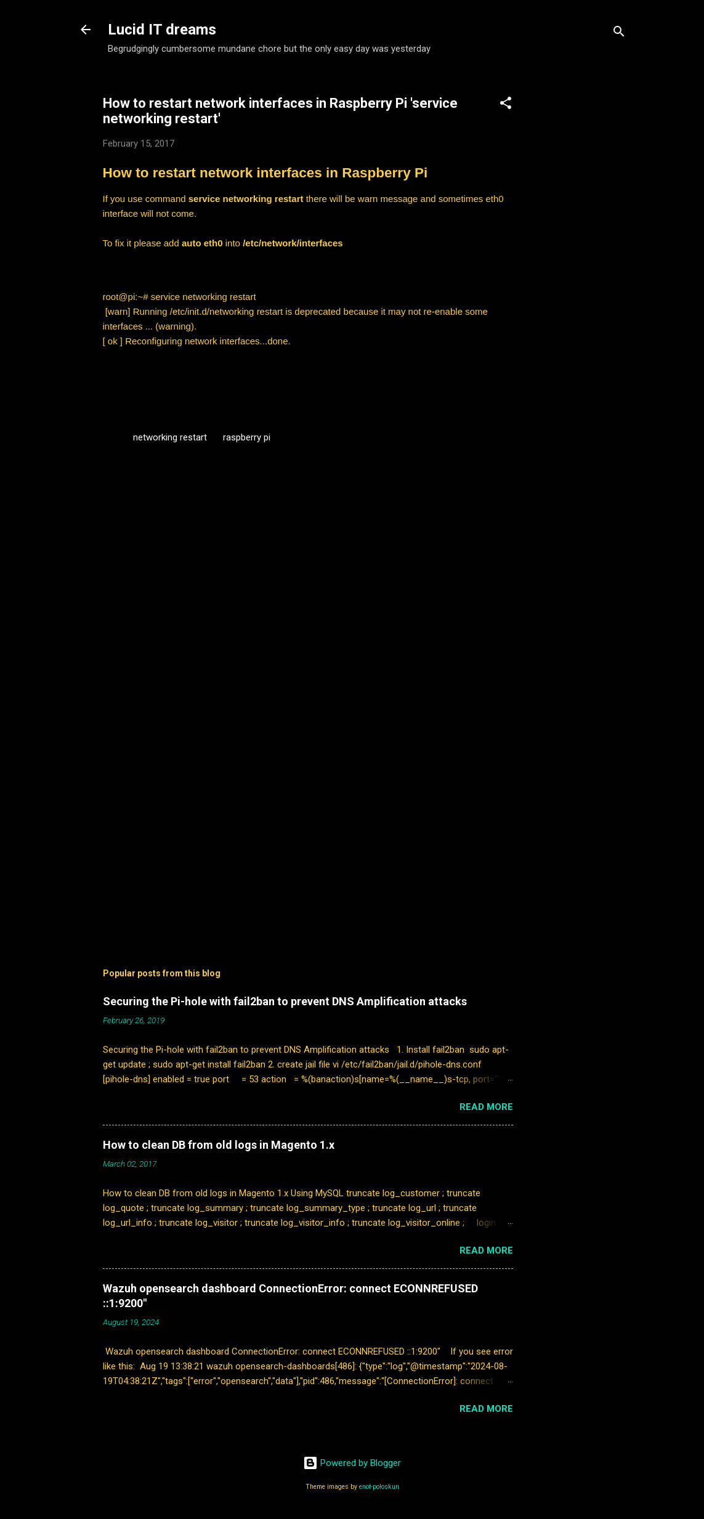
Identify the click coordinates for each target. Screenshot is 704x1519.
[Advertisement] (587, 262)
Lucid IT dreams (162, 29)
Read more (486, 1106)
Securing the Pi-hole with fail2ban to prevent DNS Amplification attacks (285, 1001)
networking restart (170, 437)
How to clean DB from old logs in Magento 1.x (218, 1144)
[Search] (619, 33)
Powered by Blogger (352, 1462)
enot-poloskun (379, 1487)
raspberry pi (246, 437)
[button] (505, 105)
